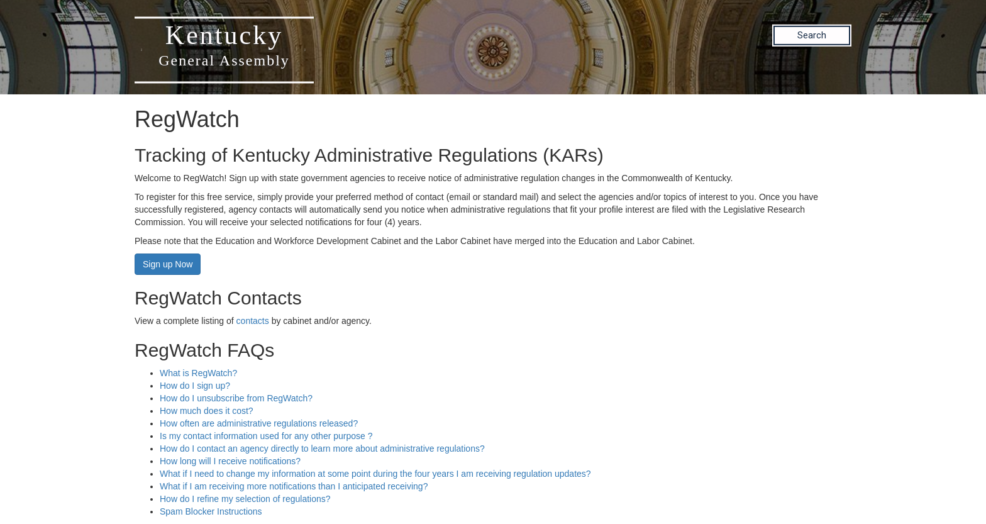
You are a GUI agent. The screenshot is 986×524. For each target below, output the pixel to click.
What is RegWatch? (198, 373)
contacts (252, 321)
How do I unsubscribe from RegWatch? (236, 398)
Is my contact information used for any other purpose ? (266, 436)
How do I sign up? (195, 386)
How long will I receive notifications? (230, 461)
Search (811, 35)
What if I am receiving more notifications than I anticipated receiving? (294, 486)
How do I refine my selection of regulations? (245, 499)
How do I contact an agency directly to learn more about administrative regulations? (322, 448)
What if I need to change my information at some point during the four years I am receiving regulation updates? (375, 474)
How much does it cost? (206, 411)
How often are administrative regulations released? (259, 423)
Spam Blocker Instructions (211, 511)
